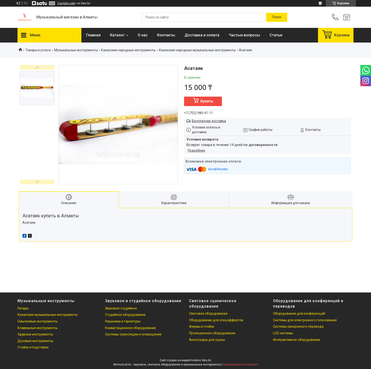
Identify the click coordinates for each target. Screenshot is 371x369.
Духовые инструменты (35, 341)
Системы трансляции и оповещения (133, 334)
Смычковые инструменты (37, 321)
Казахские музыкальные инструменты (48, 315)
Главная (93, 35)
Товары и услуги (38, 50)
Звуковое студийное (121, 308)
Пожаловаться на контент (240, 364)
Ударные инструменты (35, 334)
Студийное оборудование (125, 315)
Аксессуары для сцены (207, 340)
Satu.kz (206, 360)
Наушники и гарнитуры (123, 321)
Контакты (166, 35)
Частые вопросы (244, 35)
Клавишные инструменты (37, 328)
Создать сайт (66, 3)
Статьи (275, 35)
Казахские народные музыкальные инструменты (197, 50)
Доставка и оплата (202, 35)
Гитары (23, 308)
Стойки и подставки (33, 347)
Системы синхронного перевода (298, 326)
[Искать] (276, 17)
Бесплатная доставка (209, 121)
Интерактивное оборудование (296, 340)
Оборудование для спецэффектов (216, 320)
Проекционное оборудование (212, 333)
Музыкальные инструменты (76, 50)
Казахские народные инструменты (128, 50)
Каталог (117, 35)
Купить (206, 101)
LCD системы (283, 333)
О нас (143, 35)
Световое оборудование (208, 313)
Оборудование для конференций (299, 313)
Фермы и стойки (201, 326)
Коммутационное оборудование (130, 328)
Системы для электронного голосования (305, 320)
